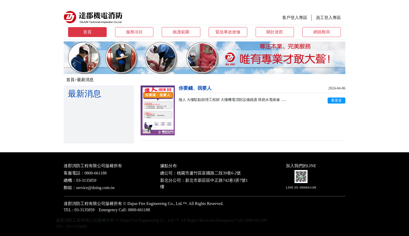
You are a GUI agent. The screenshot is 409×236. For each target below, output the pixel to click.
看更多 (336, 100)
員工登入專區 (328, 17)
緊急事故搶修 (227, 32)
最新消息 (85, 79)
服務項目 (134, 32)
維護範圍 (181, 32)
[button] (85, 57)
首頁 (87, 32)
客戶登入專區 (294, 17)
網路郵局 (321, 32)
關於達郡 (274, 32)
